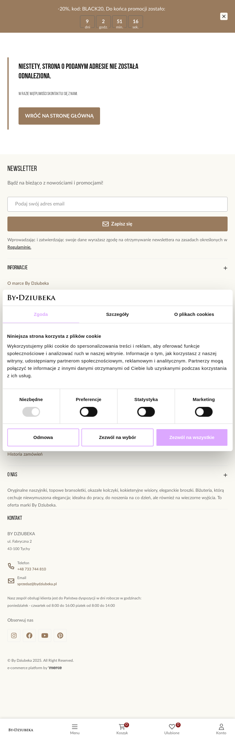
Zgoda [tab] (41, 314)
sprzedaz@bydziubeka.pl (37, 584)
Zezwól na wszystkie (191, 437)
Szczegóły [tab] (117, 314)
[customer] (221, 730)
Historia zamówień (25, 454)
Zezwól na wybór (117, 437)
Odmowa (43, 437)
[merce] (55, 668)
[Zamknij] (224, 16)
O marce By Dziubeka (28, 283)
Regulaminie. (19, 247)
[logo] (21, 730)
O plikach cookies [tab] (194, 314)
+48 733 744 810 (31, 569)
